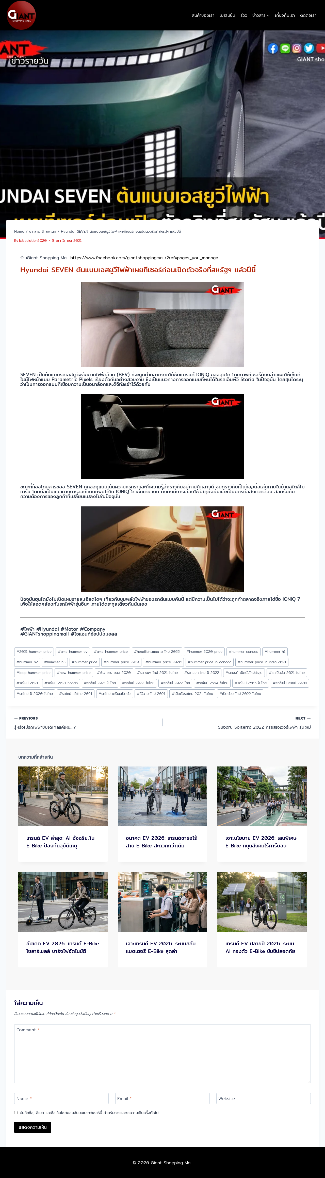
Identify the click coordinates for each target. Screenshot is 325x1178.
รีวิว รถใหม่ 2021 (151, 693)
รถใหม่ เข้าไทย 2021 (75, 693)
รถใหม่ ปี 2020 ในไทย (35, 693)
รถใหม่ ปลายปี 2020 (290, 683)
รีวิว (243, 15)
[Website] (263, 1098)
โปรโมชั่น (227, 15)
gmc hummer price (111, 651)
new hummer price (74, 672)
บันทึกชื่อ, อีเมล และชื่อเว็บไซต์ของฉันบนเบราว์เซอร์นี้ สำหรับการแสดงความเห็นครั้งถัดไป (89, 1112)
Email (124, 1099)
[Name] (61, 1098)
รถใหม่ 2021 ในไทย (100, 683)
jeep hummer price (34, 672)
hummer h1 (275, 651)
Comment (28, 1030)
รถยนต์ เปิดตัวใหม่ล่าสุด (244, 672)
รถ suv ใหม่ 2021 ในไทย (157, 672)
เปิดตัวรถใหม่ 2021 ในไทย (192, 693)
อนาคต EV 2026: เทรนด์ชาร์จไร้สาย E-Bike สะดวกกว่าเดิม (161, 841)
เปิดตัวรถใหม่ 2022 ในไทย (240, 693)
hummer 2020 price (204, 651)
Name (24, 1099)
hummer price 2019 (121, 662)
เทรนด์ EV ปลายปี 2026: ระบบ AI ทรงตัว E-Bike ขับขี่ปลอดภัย (260, 947)
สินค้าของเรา (203, 15)
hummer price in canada (209, 662)
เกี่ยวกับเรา (285, 15)
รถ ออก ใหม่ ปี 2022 (201, 672)
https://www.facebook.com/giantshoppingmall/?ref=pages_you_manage (144, 257)
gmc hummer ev (73, 651)
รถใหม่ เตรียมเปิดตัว (115, 693)
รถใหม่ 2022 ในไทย (138, 683)
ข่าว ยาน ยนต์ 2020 (114, 672)
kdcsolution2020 (33, 240)
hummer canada (243, 651)
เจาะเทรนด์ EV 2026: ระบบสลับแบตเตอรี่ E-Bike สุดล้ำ (161, 947)
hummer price (84, 662)
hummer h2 (27, 662)
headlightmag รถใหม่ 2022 (157, 651)
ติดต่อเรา (308, 15)
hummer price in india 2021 (262, 662)
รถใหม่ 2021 (27, 683)
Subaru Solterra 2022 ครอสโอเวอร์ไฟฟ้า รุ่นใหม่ (239, 722)
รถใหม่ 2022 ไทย (175, 683)
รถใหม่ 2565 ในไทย (251, 683)
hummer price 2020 (163, 662)
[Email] (162, 1098)
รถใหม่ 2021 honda (61, 683)
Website (226, 1099)
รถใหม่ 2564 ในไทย (212, 683)
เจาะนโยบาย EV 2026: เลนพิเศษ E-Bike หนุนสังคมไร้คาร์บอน (261, 841)
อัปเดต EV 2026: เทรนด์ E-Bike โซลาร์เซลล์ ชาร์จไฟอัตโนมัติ (62, 947)
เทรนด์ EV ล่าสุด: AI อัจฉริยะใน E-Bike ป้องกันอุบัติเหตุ (60, 841)
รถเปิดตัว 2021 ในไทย (287, 672)
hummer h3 (55, 662)
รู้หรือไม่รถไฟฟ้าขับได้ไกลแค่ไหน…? (86, 722)
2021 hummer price (34, 651)
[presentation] (63, 796)
